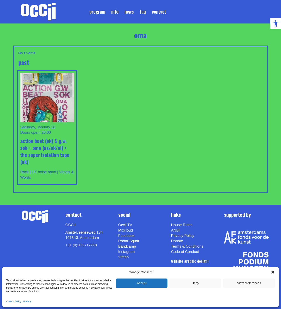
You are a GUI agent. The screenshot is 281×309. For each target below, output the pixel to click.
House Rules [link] (181, 225)
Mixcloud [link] (125, 230)
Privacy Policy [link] (182, 236)
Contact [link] (159, 11)
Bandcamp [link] (127, 246)
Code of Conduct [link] (185, 252)
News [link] (129, 11)
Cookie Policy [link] (13, 301)
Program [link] (97, 11)
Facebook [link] (126, 236)
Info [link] (115, 11)
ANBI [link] (175, 230)
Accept (141, 283)
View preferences (249, 283)
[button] (273, 272)
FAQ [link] (143, 11)
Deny (195, 283)
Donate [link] (177, 241)
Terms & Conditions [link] (187, 246)
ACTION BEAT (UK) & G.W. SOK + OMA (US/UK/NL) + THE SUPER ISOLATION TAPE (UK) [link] (44, 151)
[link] (275, 23)
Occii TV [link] (125, 225)
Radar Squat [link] (128, 241)
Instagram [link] (126, 252)
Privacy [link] (27, 301)
